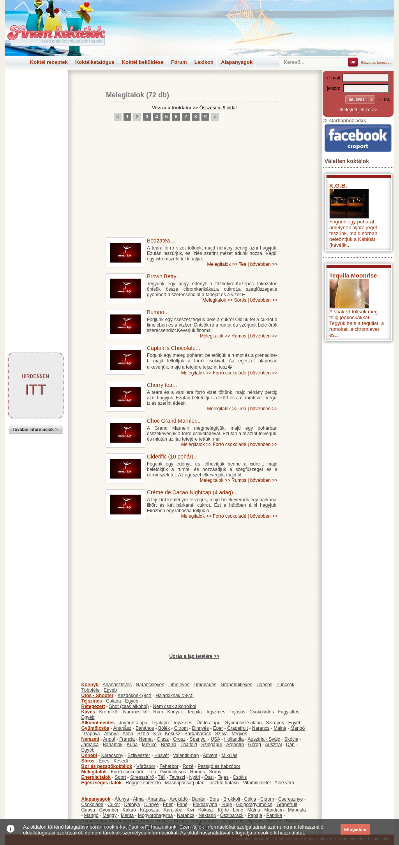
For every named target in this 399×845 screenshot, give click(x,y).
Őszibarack (232, 815)
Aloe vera (285, 782)
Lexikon (204, 62)
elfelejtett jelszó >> (358, 109)
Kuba (132, 744)
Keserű (120, 761)
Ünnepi (89, 755)
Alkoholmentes (98, 723)
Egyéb (110, 690)
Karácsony (112, 755)
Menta (127, 815)
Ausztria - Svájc (263, 739)
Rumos (238, 336)
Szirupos (275, 723)
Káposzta (149, 810)
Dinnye (151, 804)
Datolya (132, 804)
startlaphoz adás (344, 120)
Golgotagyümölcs (254, 804)
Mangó (298, 728)
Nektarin (207, 815)
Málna (280, 728)
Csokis (240, 777)
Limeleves (178, 684)
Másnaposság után (184, 782)
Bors (214, 799)
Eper (218, 728)
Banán (198, 799)
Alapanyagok (236, 62)
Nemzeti (90, 739)
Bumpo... (158, 312)
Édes (104, 761)
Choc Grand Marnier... (174, 421)
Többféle (90, 690)
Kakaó (129, 810)
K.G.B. (338, 185)
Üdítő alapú (208, 723)
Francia (127, 739)
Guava (88, 810)
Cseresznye (290, 799)
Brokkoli (231, 799)
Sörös (240, 300)
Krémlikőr (109, 712)
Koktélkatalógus (94, 62)
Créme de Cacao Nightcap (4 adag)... (192, 492)
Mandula (297, 810)
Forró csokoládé (229, 373)
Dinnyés (200, 728)
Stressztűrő (142, 777)
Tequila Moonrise (353, 275)
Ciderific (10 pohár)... (172, 456)
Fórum (179, 62)
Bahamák (113, 744)
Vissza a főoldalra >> (175, 108)
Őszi (209, 777)
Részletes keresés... (376, 63)
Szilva (221, 733)
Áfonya (111, 733)
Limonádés (205, 684)
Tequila (194, 712)
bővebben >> (263, 264)
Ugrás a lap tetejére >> (194, 656)
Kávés (88, 712)
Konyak (175, 712)
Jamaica (90, 744)
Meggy (109, 815)
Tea (242, 264)
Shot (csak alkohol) (129, 706)
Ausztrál (273, 744)
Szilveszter (138, 755)
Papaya (92, 733)
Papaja (254, 815)
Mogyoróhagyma (155, 815)
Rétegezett (93, 706)
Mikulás (229, 755)
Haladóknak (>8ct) (174, 695)
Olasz (163, 739)
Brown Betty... (163, 276)
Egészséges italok (101, 782)
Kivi (157, 733)
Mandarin (274, 810)
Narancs (261, 728)
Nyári (194, 777)
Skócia (291, 739)
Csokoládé (92, 804)
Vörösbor (145, 766)
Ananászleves (117, 684)
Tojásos (264, 684)
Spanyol (198, 739)
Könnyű (90, 684)
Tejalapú (160, 723)
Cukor (114, 804)
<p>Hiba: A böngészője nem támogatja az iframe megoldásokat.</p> (358, 448)
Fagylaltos (288, 712)
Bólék (164, 728)
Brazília (169, 744)
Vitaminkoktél (256, 782)
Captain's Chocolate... (173, 348)
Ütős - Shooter (97, 695)
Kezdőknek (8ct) (135, 695)
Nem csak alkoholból (174, 706)
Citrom (181, 728)
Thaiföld (188, 744)
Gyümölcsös (95, 728)
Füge (226, 804)
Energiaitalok (96, 777)
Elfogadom (355, 829)
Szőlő (143, 733)
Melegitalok (125, 95)
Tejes (223, 777)
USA (215, 739)
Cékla (250, 799)
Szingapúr (211, 744)
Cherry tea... (162, 385)
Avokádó (178, 799)
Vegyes (239, 733)
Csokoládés (261, 712)
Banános (145, 728)
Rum (158, 712)
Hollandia (234, 739)
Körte (223, 810)
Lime (238, 810)
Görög (254, 744)
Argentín (235, 744)
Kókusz (172, 733)
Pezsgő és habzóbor (219, 766)
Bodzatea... (161, 240)
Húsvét (161, 755)
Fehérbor (168, 766)
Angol (109, 739)
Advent (210, 755)
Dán (290, 744)
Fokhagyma (205, 804)
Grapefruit (237, 728)
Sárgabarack (197, 733)
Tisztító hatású (223, 782)
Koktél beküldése (143, 62)
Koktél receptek (49, 62)
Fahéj (183, 804)
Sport (120, 777)
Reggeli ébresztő (143, 782)
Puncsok (285, 684)
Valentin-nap (186, 755)
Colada (113, 701)
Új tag (384, 99)
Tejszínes (91, 701)
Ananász (122, 728)
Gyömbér (108, 810)
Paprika (274, 815)
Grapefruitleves (236, 684)
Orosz (179, 739)
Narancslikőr (136, 712)
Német (146, 739)
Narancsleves (150, 684)
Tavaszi (177, 777)
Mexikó (149, 744)
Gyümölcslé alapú (242, 723)
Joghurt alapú (133, 723)
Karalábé (173, 810)
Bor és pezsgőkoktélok (106, 766)
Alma (128, 733)
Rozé (188, 766)
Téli (161, 777)
